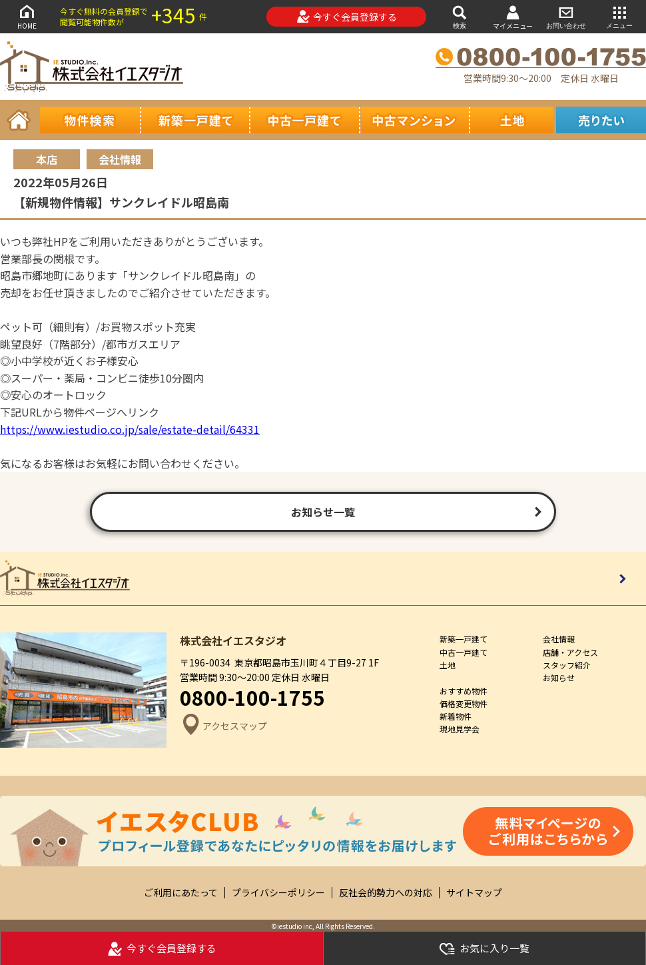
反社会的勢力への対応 (385, 892)
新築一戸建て (463, 638)
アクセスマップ (223, 726)
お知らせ (559, 677)
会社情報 (559, 638)
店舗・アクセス (570, 652)
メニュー (619, 16)
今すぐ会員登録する (346, 16)
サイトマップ (474, 892)
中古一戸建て (463, 652)
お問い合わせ (566, 16)
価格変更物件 (463, 703)
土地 (448, 664)
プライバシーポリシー (278, 892)
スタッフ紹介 (567, 664)
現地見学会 (460, 728)
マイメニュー (512, 17)
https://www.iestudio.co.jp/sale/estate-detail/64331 (130, 429)
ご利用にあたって (181, 892)
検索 (459, 16)
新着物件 (456, 716)
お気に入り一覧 (484, 948)
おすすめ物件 (463, 690)
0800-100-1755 (252, 697)
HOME (26, 16)
